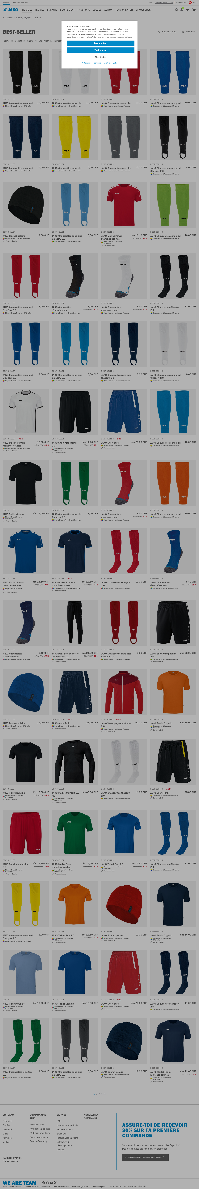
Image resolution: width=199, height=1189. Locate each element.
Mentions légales (111, 64)
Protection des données (91, 64)
